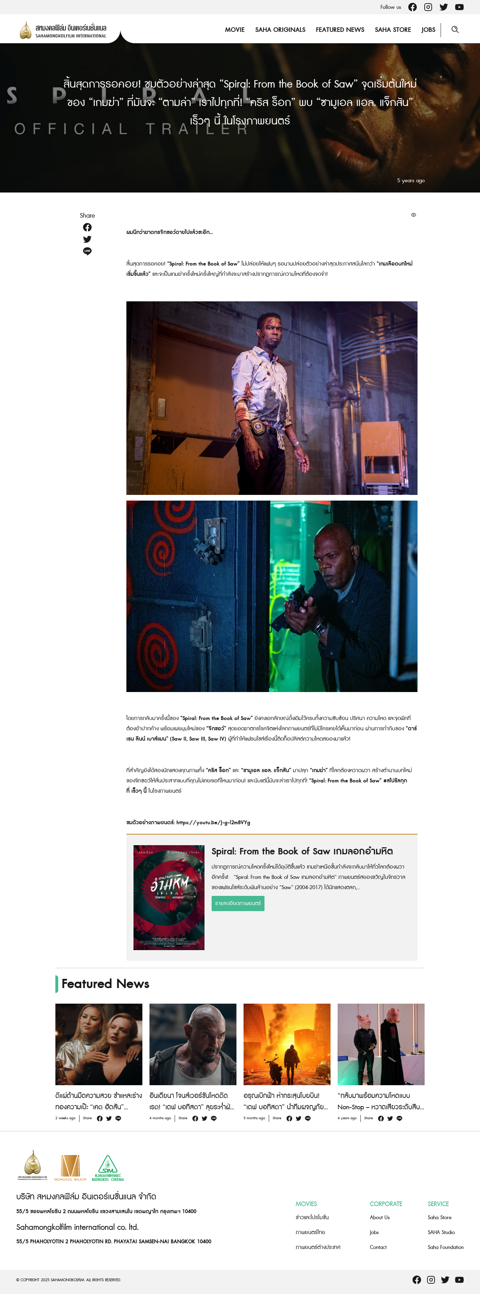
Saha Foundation (446, 1247)
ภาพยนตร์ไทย (310, 1232)
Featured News (340, 29)
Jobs (428, 29)
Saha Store (393, 29)
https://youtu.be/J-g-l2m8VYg (213, 822)
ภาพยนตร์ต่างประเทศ (318, 1247)
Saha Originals (280, 29)
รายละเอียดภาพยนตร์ (238, 903)
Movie (235, 29)
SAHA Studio (441, 1232)
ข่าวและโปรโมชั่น (312, 1218)
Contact (378, 1247)
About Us (380, 1218)
